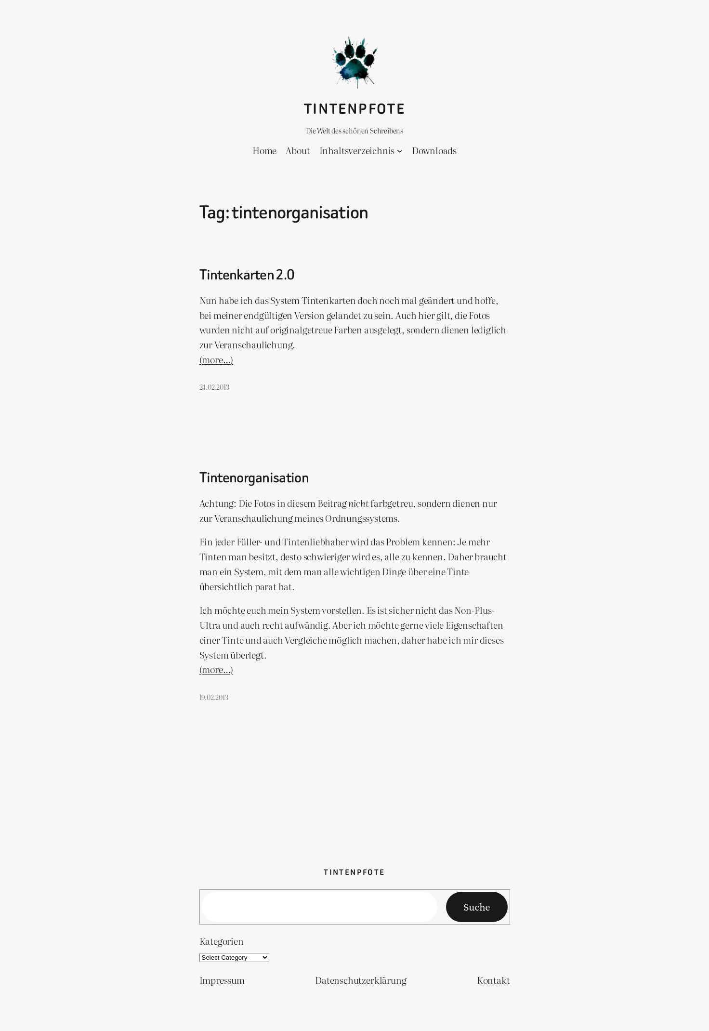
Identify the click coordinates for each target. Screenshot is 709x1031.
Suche (476, 906)
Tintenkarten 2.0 (247, 275)
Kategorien (221, 941)
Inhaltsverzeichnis (357, 150)
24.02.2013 (214, 387)
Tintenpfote (354, 109)
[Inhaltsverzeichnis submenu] (400, 151)
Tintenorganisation (254, 478)
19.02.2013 (213, 697)
